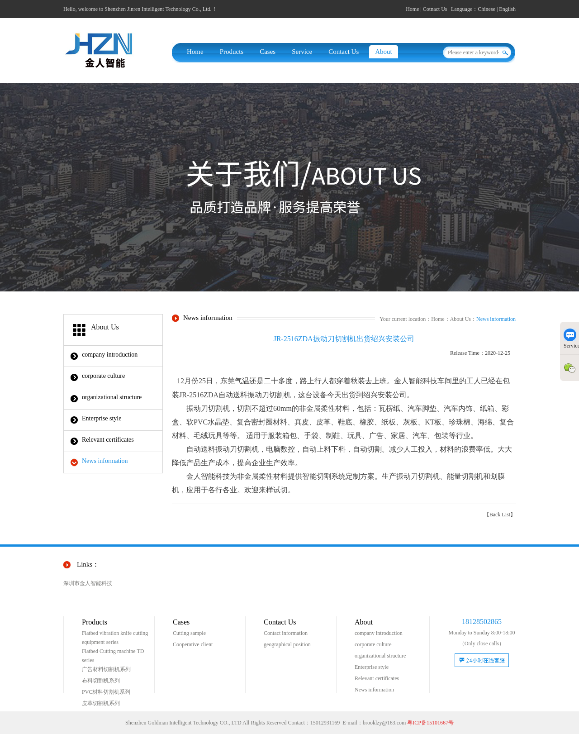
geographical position (287, 644)
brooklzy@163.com (384, 723)
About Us (460, 319)
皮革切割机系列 (101, 703)
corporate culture (103, 375)
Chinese (486, 9)
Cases (267, 51)
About (383, 51)
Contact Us (343, 51)
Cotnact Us (435, 9)
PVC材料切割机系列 (106, 692)
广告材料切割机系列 (106, 669)
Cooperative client (193, 644)
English (507, 9)
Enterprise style (101, 418)
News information (105, 461)
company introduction (110, 354)
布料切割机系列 (101, 680)
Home (412, 9)
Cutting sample (189, 633)
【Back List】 (500, 514)
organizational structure (112, 397)
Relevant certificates (108, 439)
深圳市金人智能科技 (87, 583)
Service (302, 51)
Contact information (286, 633)
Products (232, 51)
